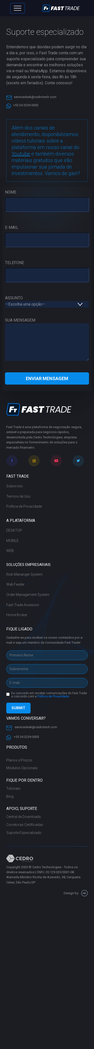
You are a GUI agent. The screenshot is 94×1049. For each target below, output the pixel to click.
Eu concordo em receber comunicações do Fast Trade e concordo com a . (49, 695)
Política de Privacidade (24, 506)
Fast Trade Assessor (22, 605)
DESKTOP (14, 530)
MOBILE (12, 541)
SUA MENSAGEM (47, 340)
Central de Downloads (23, 817)
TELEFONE (47, 268)
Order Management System (27, 595)
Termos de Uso (18, 496)
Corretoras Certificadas (24, 825)
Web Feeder (15, 584)
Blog (10, 796)
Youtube (21, 154)
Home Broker (16, 615)
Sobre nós (14, 486)
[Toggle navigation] (17, 8)
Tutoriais (13, 788)
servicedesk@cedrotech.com (31, 96)
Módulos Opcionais (22, 768)
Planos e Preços (19, 760)
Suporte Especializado (24, 833)
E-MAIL (47, 233)
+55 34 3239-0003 (22, 104)
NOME (47, 198)
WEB (10, 551)
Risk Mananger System (24, 574)
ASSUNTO (47, 301)
